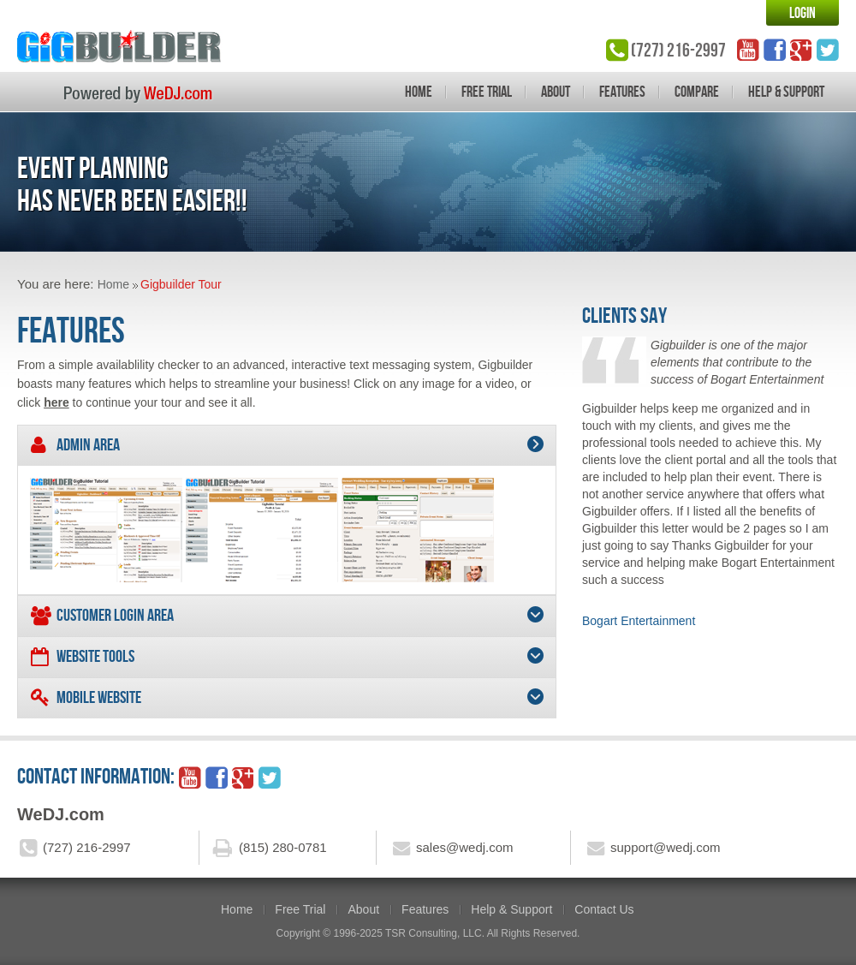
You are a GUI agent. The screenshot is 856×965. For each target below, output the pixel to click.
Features (622, 91)
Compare (697, 91)
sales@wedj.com (465, 847)
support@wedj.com (665, 847)
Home (418, 91)
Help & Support (786, 91)
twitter (828, 50)
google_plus (801, 50)
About (555, 91)
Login (802, 12)
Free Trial (486, 91)
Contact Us (603, 909)
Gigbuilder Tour (181, 284)
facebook (775, 50)
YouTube (748, 50)
